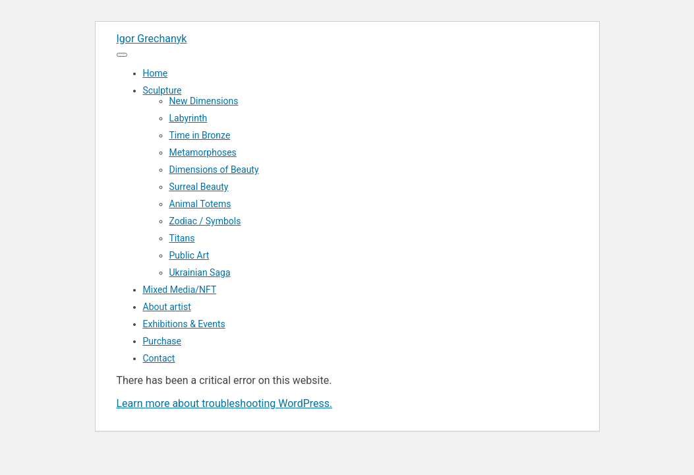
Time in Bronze (200, 135)
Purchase (162, 341)
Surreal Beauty (199, 186)
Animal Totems (200, 204)
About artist (167, 306)
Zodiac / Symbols (205, 221)
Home (155, 73)
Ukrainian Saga (200, 272)
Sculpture (162, 90)
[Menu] (122, 55)
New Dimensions (204, 101)
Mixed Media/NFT (180, 289)
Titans (182, 238)
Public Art (189, 255)
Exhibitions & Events (184, 324)
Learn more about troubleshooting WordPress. (225, 403)
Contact (159, 358)
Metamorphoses (203, 152)
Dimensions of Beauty (214, 169)
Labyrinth (188, 118)
